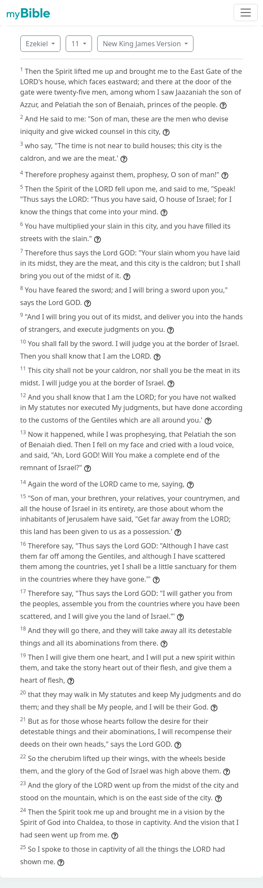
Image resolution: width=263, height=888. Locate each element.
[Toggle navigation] (246, 12)
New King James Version (143, 43)
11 (76, 43)
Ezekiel (38, 43)
